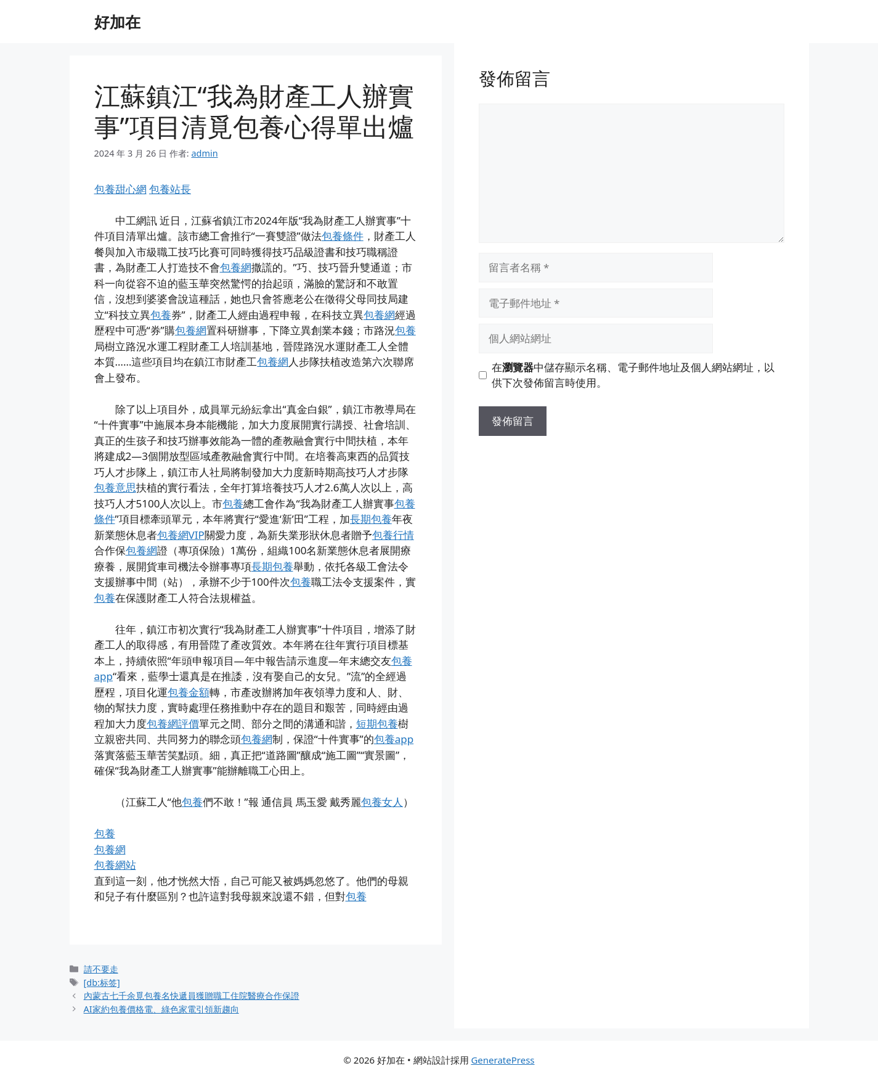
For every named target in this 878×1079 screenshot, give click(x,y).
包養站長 (170, 189)
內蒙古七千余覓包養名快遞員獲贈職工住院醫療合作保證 (191, 995)
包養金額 (188, 692)
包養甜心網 (120, 189)
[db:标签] (102, 982)
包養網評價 (173, 723)
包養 (160, 315)
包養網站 (115, 865)
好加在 (117, 21)
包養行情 (393, 535)
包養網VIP (181, 535)
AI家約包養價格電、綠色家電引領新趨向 (161, 1009)
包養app (393, 739)
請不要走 (101, 969)
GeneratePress (502, 1060)
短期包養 (377, 723)
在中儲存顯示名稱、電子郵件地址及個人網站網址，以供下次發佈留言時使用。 (633, 375)
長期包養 (371, 519)
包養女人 (382, 802)
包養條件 (343, 236)
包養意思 (115, 487)
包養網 (235, 267)
